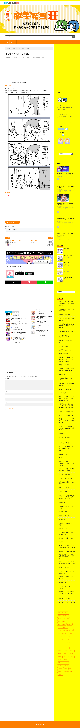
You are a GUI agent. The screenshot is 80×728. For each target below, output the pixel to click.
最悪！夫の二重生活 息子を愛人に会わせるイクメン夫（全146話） (66, 398)
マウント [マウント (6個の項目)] (60, 639)
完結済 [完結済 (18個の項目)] (60, 653)
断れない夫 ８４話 (68, 255)
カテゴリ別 (15, 312)
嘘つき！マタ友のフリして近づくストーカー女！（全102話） (66, 420)
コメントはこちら (12, 222)
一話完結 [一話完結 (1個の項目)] (68, 642)
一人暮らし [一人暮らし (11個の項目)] (61, 642)
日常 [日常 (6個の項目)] (72, 656)
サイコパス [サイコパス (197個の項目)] (61, 630)
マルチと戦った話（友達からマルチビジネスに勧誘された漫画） (66, 325)
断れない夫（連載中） (64, 346)
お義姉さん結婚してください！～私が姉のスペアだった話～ (66, 303)
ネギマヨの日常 (15, 57)
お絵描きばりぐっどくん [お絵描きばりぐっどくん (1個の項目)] (63, 615)
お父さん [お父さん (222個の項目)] (65, 612)
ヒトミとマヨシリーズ (64, 515)
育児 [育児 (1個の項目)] (70, 668)
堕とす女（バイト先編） (65, 415)
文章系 (60, 433)
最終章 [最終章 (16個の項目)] (60, 659)
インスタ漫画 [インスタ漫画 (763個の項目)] (61, 621)
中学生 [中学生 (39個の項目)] (60, 644)
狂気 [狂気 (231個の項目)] (66, 665)
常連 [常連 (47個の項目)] (60, 656)
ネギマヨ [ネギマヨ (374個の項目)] (71, 633)
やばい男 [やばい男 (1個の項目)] (66, 618)
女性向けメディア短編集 (65, 411)
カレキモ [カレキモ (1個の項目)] (69, 624)
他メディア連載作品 (64, 478)
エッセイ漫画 (21, 57)
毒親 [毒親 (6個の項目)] (65, 659)
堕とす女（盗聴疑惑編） (65, 474)
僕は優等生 (62, 457)
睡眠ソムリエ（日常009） (18, 241)
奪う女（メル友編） (64, 389)
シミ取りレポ (62, 582)
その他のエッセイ (63, 567)
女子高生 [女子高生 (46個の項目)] (60, 650)
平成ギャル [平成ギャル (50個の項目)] (66, 656)
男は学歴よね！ (63, 542)
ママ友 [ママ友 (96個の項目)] (66, 639)
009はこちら (8, 85)
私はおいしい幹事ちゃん (65, 538)
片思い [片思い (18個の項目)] (60, 665)
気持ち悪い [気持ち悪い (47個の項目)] (61, 662)
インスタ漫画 (34, 57)
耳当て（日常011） (35, 241)
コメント (7, 378)
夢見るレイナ (62, 528)
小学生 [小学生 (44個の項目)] (66, 653)
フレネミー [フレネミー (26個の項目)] (67, 636)
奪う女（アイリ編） (64, 353)
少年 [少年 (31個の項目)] (72, 653)
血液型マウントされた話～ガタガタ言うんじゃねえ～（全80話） (66, 427)
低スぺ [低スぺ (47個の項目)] (66, 644)
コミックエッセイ (28, 57)
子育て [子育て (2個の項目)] (72, 650)
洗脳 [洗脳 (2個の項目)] (67, 662)
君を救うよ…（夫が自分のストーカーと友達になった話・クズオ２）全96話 (66, 496)
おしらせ (65, 176)
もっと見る (17, 342)
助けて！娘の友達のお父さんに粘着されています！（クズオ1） (66, 463)
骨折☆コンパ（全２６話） (66, 551)
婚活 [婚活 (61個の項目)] (66, 650)
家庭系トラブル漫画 (62, 190)
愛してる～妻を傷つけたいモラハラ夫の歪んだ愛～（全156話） (66, 448)
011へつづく (8, 192)
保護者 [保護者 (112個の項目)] (60, 647)
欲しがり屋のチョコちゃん (66, 602)
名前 (6, 391)
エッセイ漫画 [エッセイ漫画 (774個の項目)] (61, 624)
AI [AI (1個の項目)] (59, 612)
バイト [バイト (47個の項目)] (60, 636)
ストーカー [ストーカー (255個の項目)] (69, 630)
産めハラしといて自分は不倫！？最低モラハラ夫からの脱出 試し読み (66, 359)
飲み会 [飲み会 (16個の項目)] (60, 674)
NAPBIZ (42, 724)
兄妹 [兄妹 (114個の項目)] (67, 647)
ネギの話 (42, 57)
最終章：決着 (62, 491)
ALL (9, 312)
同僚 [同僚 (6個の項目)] (71, 647)
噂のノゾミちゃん (63, 598)
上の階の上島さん (63, 314)
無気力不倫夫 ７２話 (68, 248)
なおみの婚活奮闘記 (64, 443)
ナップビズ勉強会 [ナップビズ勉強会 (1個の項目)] (62, 633)
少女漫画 (61, 374)
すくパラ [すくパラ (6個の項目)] (60, 618)
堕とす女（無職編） (64, 454)
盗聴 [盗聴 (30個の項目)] (66, 668)
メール (7, 397)
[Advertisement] (29, 68)
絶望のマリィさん (63, 487)
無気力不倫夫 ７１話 (68, 270)
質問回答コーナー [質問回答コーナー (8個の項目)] (68, 671)
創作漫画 (61, 502)
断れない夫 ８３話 (68, 277)
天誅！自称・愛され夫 (64, 331)
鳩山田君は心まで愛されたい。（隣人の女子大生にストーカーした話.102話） (66, 405)
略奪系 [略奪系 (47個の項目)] (60, 668)
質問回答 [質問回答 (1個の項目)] (60, 671)
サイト (6, 402)
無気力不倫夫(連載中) (64, 350)
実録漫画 (38, 57)
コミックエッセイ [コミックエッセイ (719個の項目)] (62, 627)
